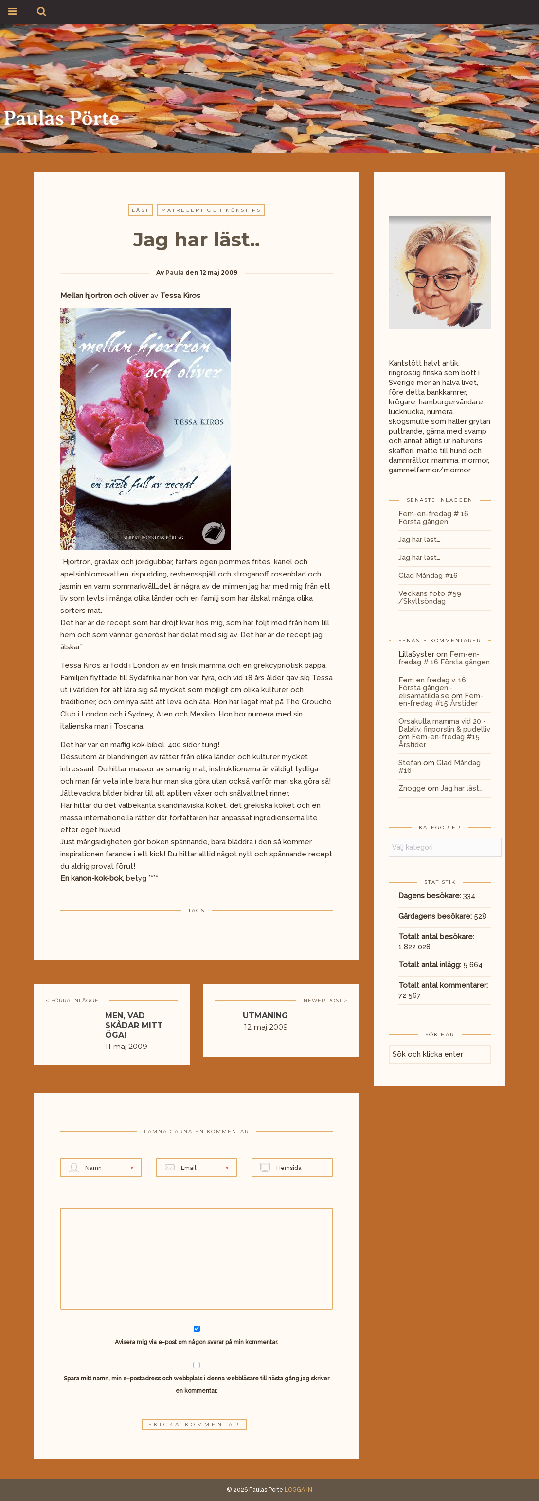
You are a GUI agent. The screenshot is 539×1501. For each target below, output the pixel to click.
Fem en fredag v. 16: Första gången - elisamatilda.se (432, 688)
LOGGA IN (298, 1489)
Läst (140, 210)
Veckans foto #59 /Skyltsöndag (429, 597)
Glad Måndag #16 (428, 575)
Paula (174, 272)
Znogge (412, 788)
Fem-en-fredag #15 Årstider (440, 699)
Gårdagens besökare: (436, 916)
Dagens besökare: (430, 896)
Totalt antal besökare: (437, 937)
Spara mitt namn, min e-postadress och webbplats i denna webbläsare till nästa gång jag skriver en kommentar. (196, 1384)
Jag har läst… (419, 539)
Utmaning (265, 1015)
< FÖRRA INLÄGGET (74, 1000)
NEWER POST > (325, 1000)
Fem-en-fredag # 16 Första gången (433, 517)
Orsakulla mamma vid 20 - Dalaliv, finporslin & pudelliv (444, 725)
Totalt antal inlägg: (430, 965)
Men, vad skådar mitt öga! (134, 1025)
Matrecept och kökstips (211, 210)
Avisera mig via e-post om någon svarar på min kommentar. (196, 1335)
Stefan (409, 762)
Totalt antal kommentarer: (444, 985)
